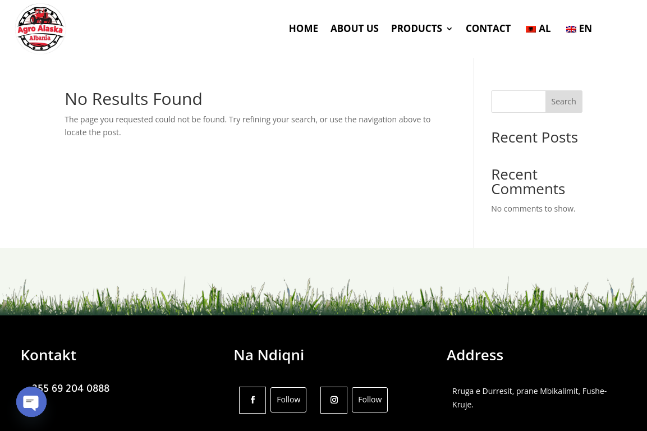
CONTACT (488, 28)
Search (564, 101)
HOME (303, 28)
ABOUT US (355, 28)
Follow (288, 399)
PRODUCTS (416, 28)
